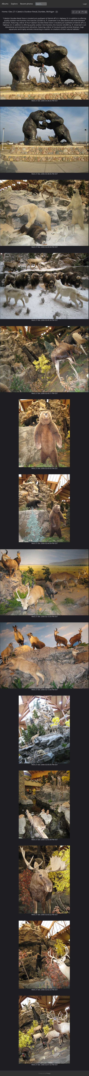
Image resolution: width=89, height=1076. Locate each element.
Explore (14, 4)
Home (4, 11)
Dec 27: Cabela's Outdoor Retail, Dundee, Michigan (31, 11)
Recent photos (26, 4)
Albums (5, 4)
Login (85, 4)
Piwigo (48, 1073)
